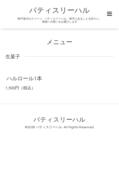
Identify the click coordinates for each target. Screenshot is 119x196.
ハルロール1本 (24, 78)
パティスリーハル (59, 10)
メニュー (59, 42)
